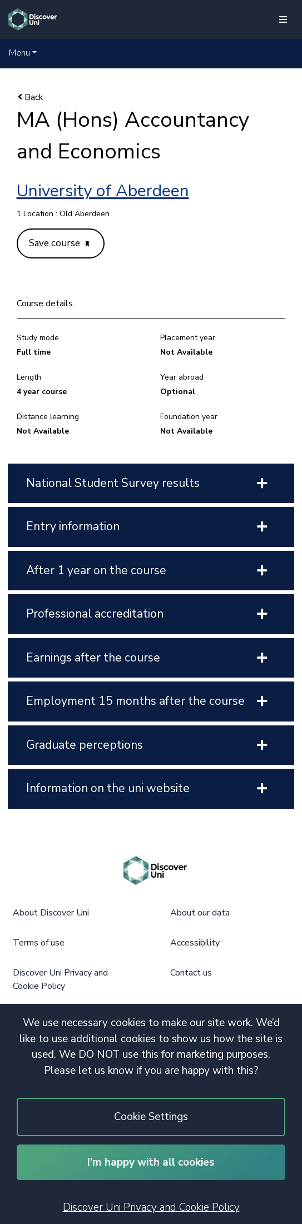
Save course (59, 243)
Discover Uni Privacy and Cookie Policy (151, 1207)
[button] (23, 53)
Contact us (191, 973)
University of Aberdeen (103, 191)
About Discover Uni (51, 913)
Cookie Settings (151, 1116)
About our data (200, 913)
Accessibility (195, 943)
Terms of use (39, 943)
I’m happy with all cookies (151, 1162)
